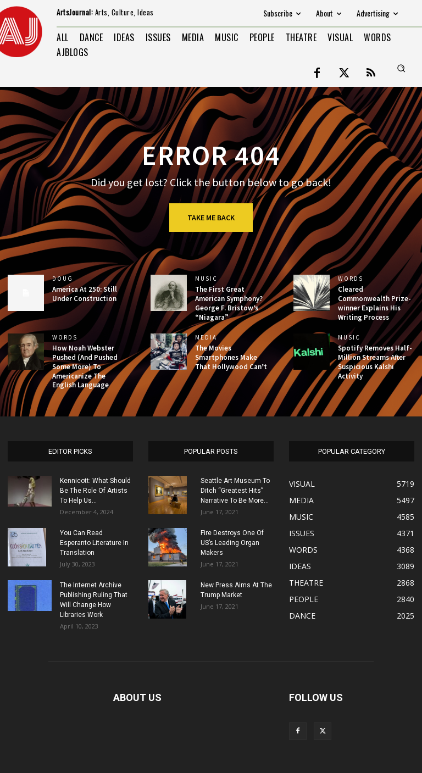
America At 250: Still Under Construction (84, 294)
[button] (401, 68)
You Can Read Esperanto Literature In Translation (94, 543)
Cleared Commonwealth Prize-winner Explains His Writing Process (374, 303)
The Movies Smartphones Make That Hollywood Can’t (231, 357)
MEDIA (206, 338)
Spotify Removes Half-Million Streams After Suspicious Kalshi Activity (375, 362)
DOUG (62, 279)
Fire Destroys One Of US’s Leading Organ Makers (232, 543)
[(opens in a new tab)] (169, 293)
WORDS (350, 279)
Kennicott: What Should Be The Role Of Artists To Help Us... (95, 490)
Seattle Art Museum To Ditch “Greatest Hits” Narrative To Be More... (235, 490)
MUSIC (206, 279)
